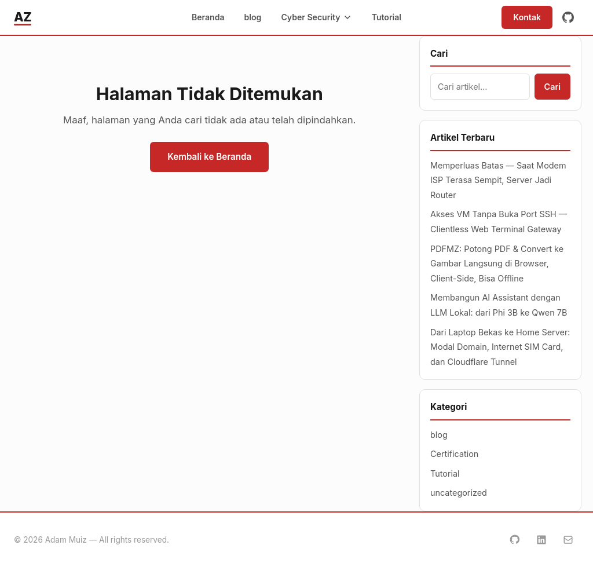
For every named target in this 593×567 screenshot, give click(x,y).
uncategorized (458, 493)
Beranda (208, 17)
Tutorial (386, 17)
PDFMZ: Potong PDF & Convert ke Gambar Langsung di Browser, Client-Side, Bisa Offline (496, 263)
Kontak (527, 17)
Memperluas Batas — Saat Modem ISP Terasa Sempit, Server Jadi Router (498, 180)
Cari (552, 87)
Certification (454, 454)
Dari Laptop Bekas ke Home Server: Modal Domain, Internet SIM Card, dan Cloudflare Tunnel (500, 347)
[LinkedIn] (541, 540)
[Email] (568, 540)
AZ (22, 16)
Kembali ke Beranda (209, 156)
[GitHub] (568, 17)
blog (253, 17)
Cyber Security (316, 17)
